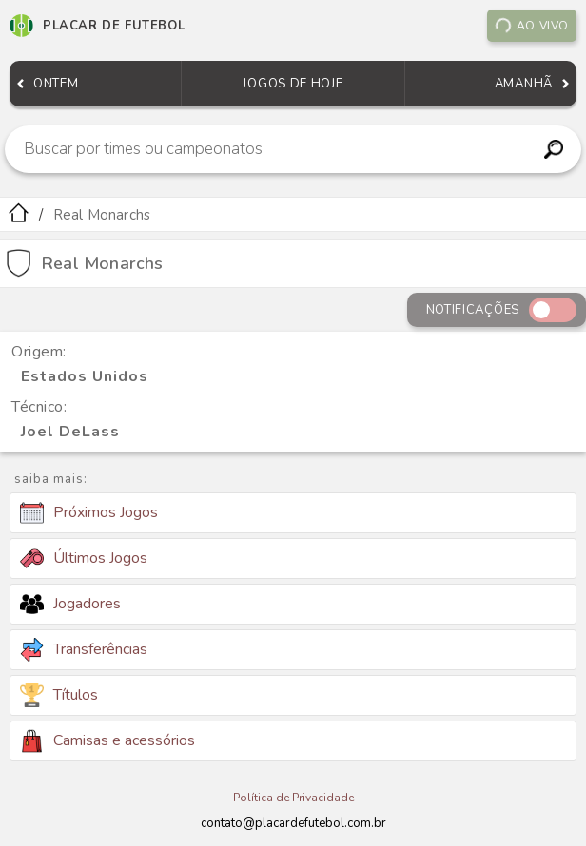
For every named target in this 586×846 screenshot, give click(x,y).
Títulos (59, 695)
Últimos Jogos (83, 558)
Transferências (83, 650)
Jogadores (70, 603)
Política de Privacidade (293, 797)
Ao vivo (532, 25)
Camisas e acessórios (107, 741)
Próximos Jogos (89, 513)
